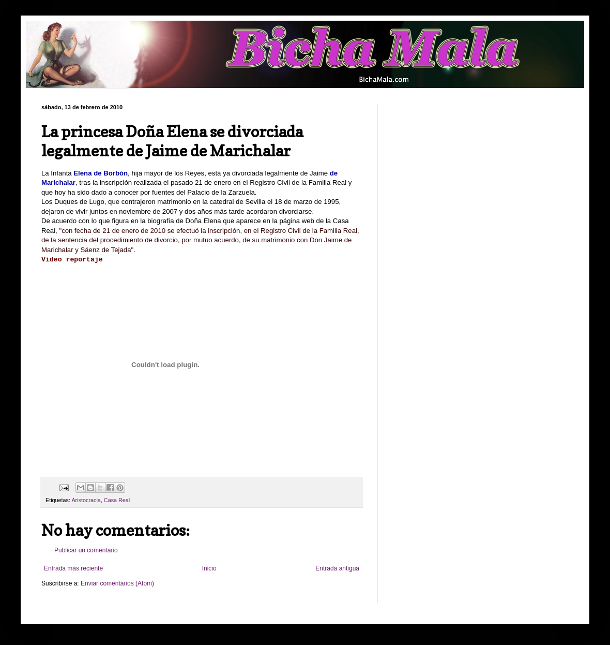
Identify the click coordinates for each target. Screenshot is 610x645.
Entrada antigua (337, 568)
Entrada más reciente (73, 568)
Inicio (209, 568)
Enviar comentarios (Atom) (117, 583)
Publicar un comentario (86, 550)
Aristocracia (85, 500)
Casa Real (117, 500)
